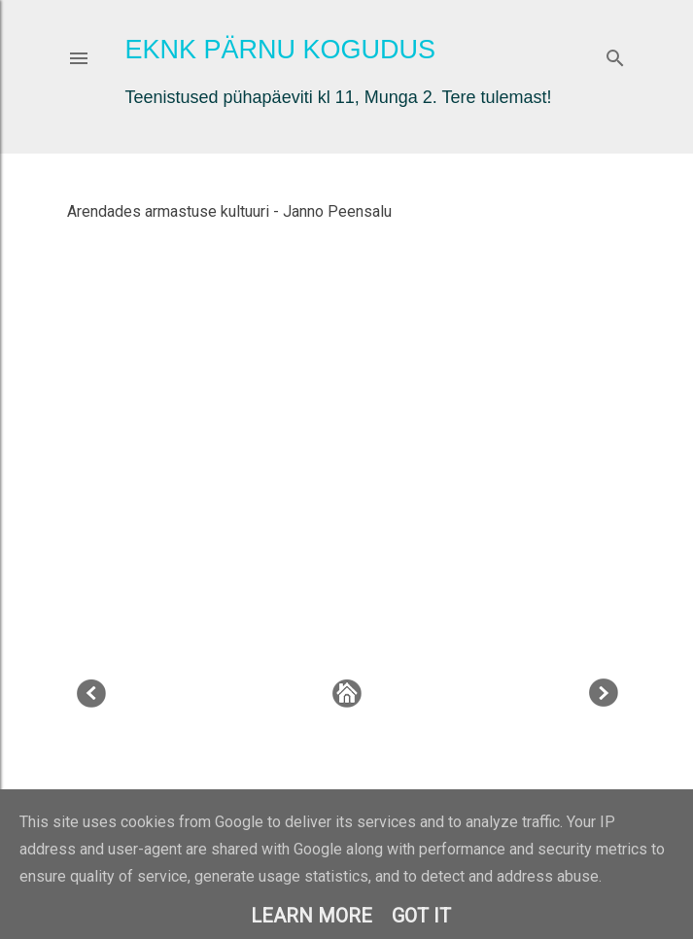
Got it (421, 915)
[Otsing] (615, 54)
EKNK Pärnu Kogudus (280, 49)
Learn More (311, 915)
